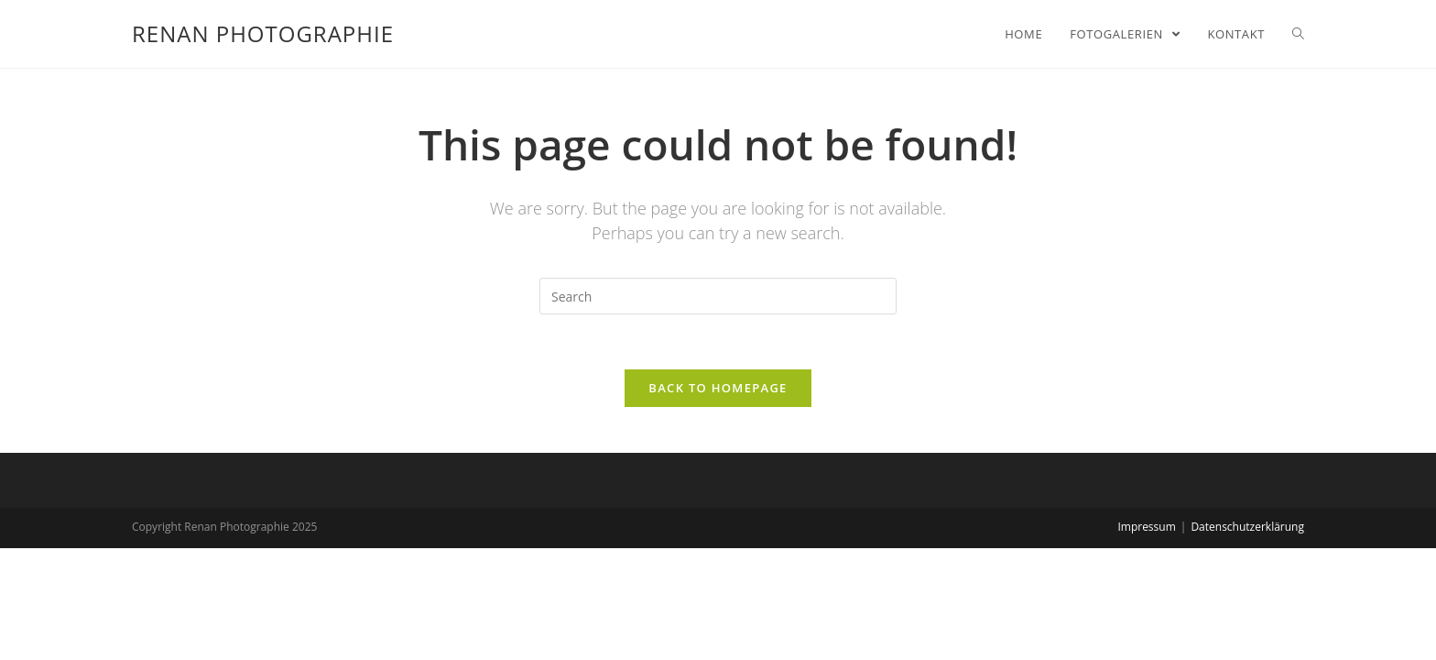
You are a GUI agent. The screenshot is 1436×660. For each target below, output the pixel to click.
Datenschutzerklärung (1247, 526)
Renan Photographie (263, 33)
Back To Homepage (717, 388)
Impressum (1146, 526)
